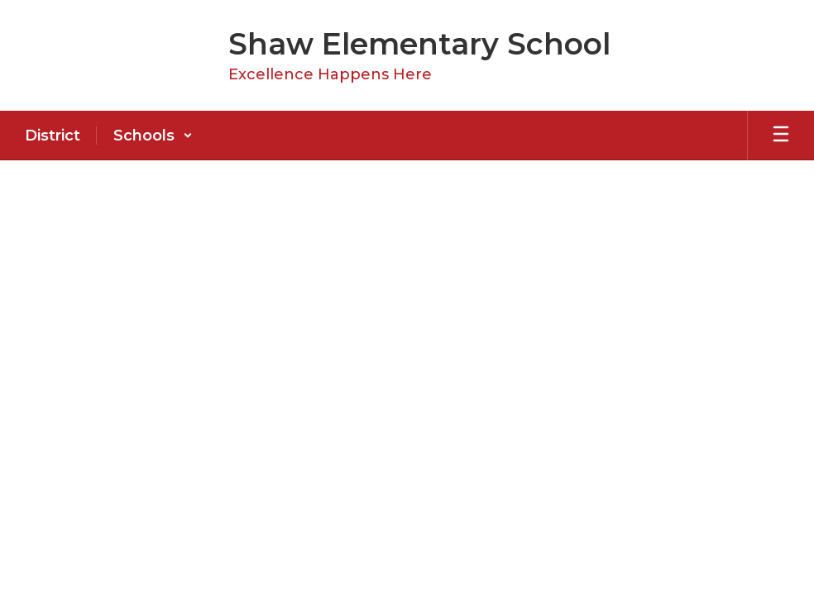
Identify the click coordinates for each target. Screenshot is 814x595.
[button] (153, 135)
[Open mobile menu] (781, 135)
